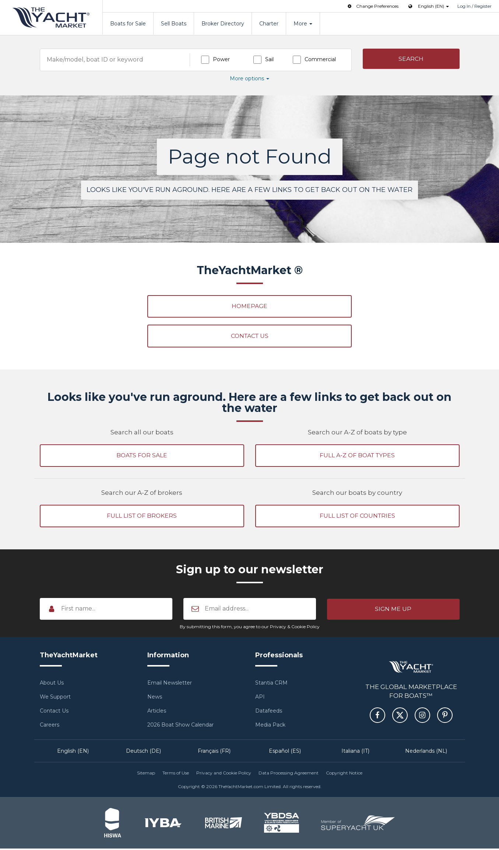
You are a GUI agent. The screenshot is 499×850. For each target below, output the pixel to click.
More (303, 23)
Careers (49, 726)
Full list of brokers (142, 517)
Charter (268, 23)
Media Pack (270, 726)
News (154, 698)
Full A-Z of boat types (357, 456)
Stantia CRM (271, 684)
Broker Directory (222, 23)
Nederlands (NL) (426, 752)
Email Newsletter (169, 684)
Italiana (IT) (355, 752)
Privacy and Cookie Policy (223, 774)
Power (221, 59)
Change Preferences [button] (372, 6)
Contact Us (249, 336)
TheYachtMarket (51, 17)
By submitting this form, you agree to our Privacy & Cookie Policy (250, 628)
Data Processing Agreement (289, 774)
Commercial (320, 59)
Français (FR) (214, 752)
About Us (52, 684)
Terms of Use (175, 774)
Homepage (249, 306)
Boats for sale (142, 456)
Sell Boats (173, 23)
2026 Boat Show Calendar (180, 726)
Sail (269, 59)
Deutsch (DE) (143, 752)
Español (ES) (285, 752)
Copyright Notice (344, 774)
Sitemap (146, 774)
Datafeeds (268, 712)
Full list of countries (357, 517)
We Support (55, 698)
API (260, 698)
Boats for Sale (128, 23)
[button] (411, 59)
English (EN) (73, 752)
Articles (156, 712)
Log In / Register (474, 6)
